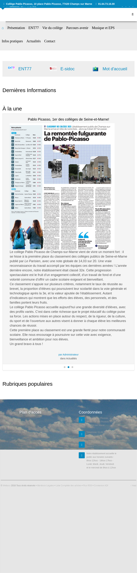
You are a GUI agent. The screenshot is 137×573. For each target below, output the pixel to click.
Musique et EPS (103, 28)
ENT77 (33, 28)
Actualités (33, 41)
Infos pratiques (12, 41)
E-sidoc (67, 68)
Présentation (16, 28)
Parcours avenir (77, 28)
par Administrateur (68, 354)
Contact (49, 41)
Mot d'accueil (115, 68)
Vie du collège (52, 28)
